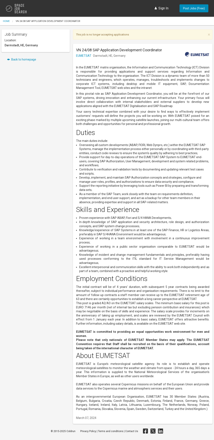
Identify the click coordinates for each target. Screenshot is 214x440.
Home (6, 21)
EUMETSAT (83, 55)
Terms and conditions (110, 431)
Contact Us (131, 431)
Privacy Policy (88, 431)
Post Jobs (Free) (194, 8)
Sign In (161, 8)
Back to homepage (21, 60)
